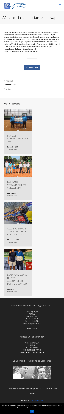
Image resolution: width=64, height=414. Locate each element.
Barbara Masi (13, 149)
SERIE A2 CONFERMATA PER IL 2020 (17, 138)
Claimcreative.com (36, 400)
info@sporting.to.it (34, 324)
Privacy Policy (32, 328)
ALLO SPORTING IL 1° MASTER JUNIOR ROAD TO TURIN (16, 231)
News (14, 84)
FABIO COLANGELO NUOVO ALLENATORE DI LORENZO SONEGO (17, 279)
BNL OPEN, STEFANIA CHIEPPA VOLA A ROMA (16, 185)
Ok (32, 411)
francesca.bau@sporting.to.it (34, 352)
